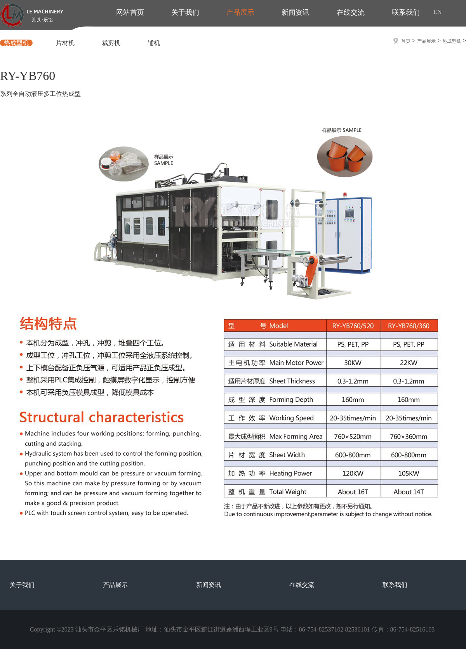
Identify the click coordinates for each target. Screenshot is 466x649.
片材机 (65, 43)
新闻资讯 (208, 584)
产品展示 (426, 41)
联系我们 (395, 584)
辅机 (154, 43)
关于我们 (22, 584)
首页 (405, 41)
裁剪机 (111, 43)
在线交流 (301, 584)
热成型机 (16, 43)
